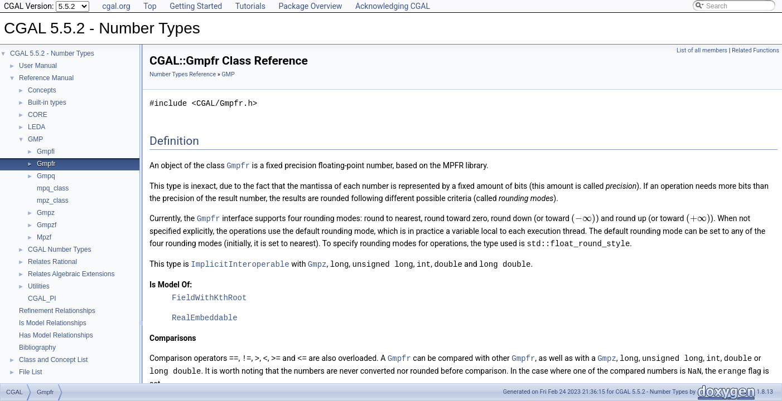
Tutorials (250, 6)
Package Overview (310, 6)
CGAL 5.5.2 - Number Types (52, 53)
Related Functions (755, 50)
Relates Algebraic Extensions (71, 274)
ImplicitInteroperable (240, 262)
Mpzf (44, 237)
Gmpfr (46, 164)
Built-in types (47, 102)
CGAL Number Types (59, 249)
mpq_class (53, 188)
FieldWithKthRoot (209, 295)
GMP (35, 139)
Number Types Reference (182, 74)
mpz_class (53, 200)
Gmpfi (46, 151)
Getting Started (196, 6)
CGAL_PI (42, 298)
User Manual (38, 66)
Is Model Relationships (52, 323)
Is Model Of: (170, 282)
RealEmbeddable (205, 315)
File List (30, 372)
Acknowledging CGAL (392, 6)
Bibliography (37, 347)
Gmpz (46, 213)
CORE (37, 115)
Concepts (42, 90)
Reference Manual (46, 78)
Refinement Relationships (57, 311)
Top (150, 6)
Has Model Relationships (56, 335)
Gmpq (46, 176)
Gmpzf (46, 225)
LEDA (36, 127)
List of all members (702, 50)
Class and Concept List (53, 360)
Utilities (39, 286)
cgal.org (116, 6)
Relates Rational (52, 262)
